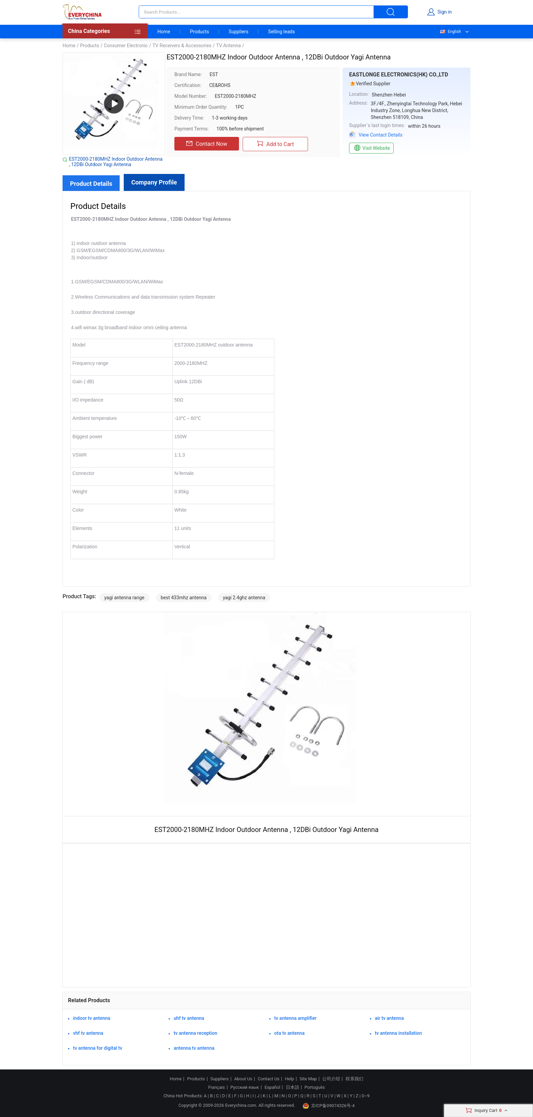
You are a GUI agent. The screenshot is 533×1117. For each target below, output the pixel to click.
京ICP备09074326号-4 (329, 1106)
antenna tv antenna (194, 1048)
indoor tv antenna (91, 1018)
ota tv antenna (289, 1033)
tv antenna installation (398, 1033)
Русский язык (244, 1087)
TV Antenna (228, 45)
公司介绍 (331, 1079)
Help (289, 1079)
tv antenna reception (195, 1033)
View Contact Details (380, 135)
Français (216, 1087)
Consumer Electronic (126, 45)
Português (315, 1087)
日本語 (292, 1087)
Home (163, 31)
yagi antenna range (124, 597)
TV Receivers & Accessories (182, 45)
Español (272, 1087)
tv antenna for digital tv (97, 1048)
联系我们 (354, 1079)
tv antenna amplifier (295, 1018)
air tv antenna (389, 1018)
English (450, 31)
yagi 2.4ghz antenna (244, 597)
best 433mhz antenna (184, 597)
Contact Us (268, 1079)
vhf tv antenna (88, 1033)
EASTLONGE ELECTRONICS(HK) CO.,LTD (398, 74)
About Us (243, 1079)
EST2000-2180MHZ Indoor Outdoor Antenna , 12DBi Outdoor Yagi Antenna (115, 161)
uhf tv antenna (189, 1018)
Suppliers (238, 31)
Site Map (308, 1079)
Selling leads (281, 31)
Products (199, 31)
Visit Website (371, 148)
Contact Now (206, 143)
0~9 (365, 1095)
